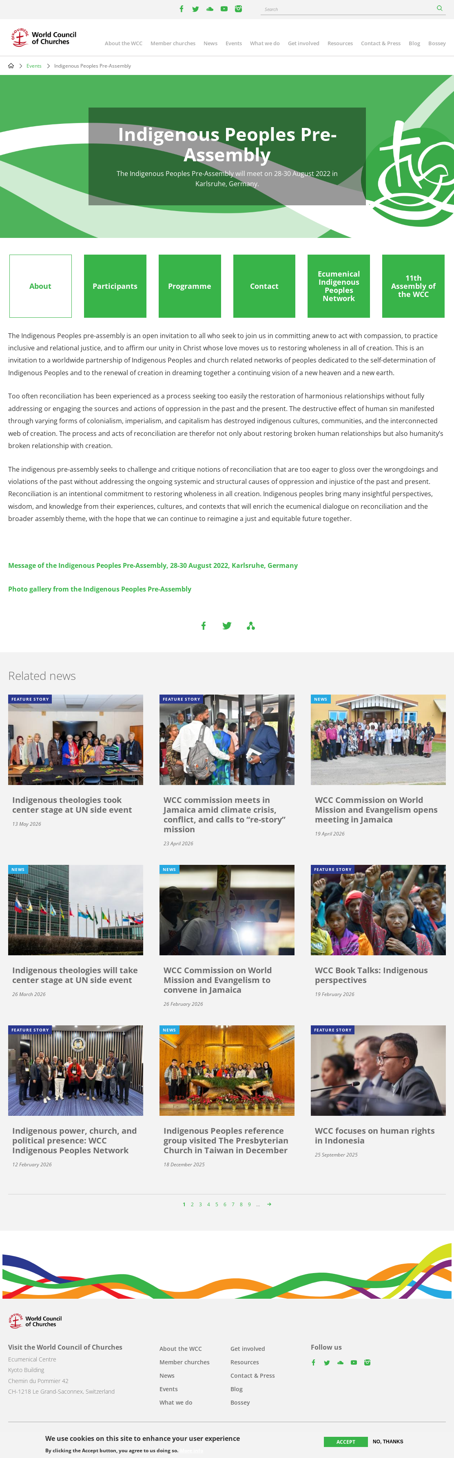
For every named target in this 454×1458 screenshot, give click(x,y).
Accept (346, 1441)
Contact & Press (381, 43)
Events (234, 43)
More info (191, 1451)
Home (11, 65)
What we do (265, 43)
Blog (414, 43)
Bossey (437, 43)
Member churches (173, 43)
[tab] (40, 286)
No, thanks (388, 1442)
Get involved (303, 43)
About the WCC (123, 43)
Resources (340, 43)
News (210, 43)
